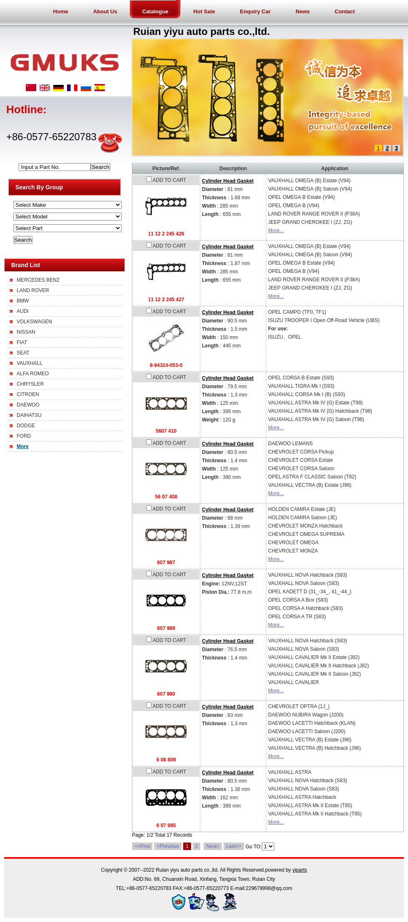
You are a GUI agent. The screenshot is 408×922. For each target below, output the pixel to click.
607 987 (166, 562)
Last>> (233, 846)
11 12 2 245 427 (166, 299)
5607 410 (166, 431)
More (23, 446)
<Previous (168, 846)
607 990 (166, 694)
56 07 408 (166, 497)
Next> (212, 846)
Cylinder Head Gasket (228, 181)
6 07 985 (166, 825)
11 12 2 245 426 (166, 234)
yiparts (299, 870)
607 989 (166, 628)
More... (276, 230)
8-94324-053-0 (166, 365)
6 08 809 (166, 760)
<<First (142, 846)
